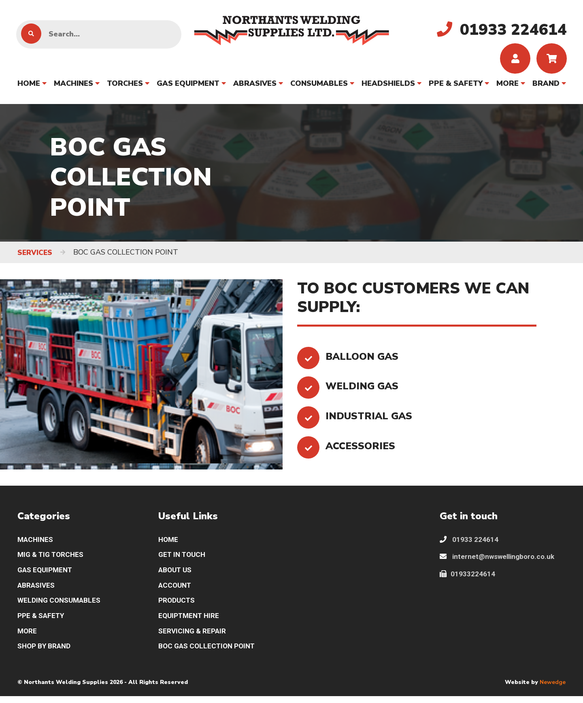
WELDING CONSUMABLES (60, 605)
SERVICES (35, 254)
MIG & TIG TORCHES (52, 558)
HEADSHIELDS (388, 85)
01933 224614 (469, 542)
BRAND (546, 85)
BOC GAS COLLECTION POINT (208, 653)
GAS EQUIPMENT (188, 85)
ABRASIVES (255, 85)
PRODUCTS (177, 605)
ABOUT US (176, 573)
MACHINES (73, 85)
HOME (28, 85)
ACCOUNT (175, 590)
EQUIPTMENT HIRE (190, 621)
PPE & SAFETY (456, 85)
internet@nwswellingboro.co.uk (500, 560)
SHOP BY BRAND (45, 653)
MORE (507, 85)
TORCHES (125, 85)
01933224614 (468, 577)
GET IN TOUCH (183, 558)
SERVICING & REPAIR (193, 637)
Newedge (553, 689)
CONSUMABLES (319, 85)
